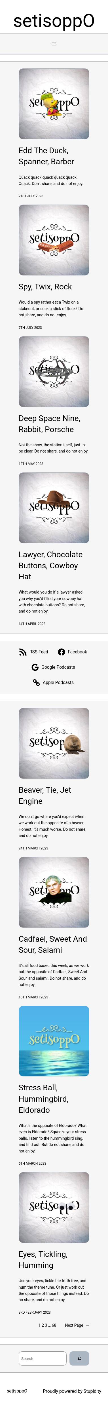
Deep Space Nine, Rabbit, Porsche (49, 424)
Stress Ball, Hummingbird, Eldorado (44, 1098)
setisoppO (54, 20)
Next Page (77, 1325)
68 (54, 1325)
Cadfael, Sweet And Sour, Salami (53, 944)
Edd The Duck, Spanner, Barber (46, 156)
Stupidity (92, 1391)
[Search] (79, 1358)
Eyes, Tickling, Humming (43, 1260)
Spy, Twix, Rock (45, 286)
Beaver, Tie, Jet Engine (45, 795)
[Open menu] (54, 44)
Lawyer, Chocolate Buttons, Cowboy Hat (51, 565)
